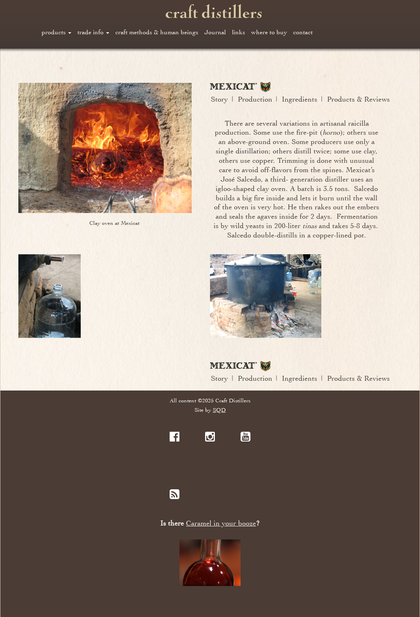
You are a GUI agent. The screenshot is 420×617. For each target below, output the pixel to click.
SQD (219, 409)
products (56, 32)
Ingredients (299, 99)
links (238, 32)
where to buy (269, 32)
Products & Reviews (358, 99)
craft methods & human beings (156, 32)
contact (303, 32)
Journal (215, 32)
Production (255, 99)
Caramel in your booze (221, 523)
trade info (93, 32)
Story (219, 99)
